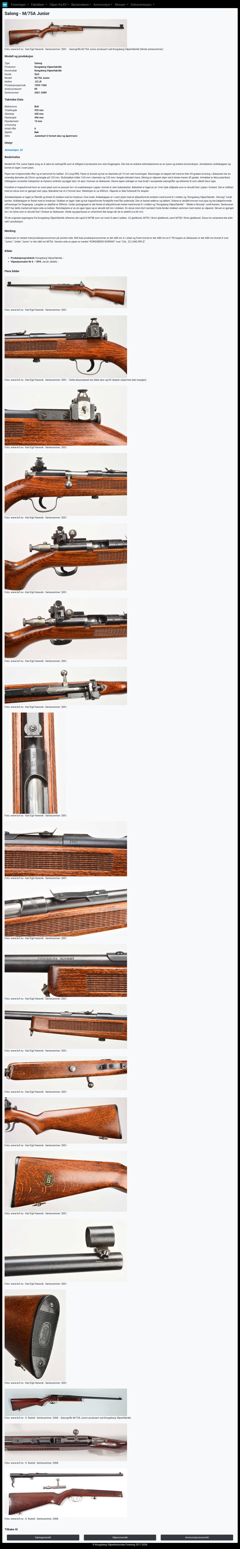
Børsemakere (80, 4)
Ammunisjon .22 (14, 150)
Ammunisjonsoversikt (197, 1537)
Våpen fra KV (58, 4)
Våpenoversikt (120, 1537)
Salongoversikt (43, 1537)
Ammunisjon (102, 4)
